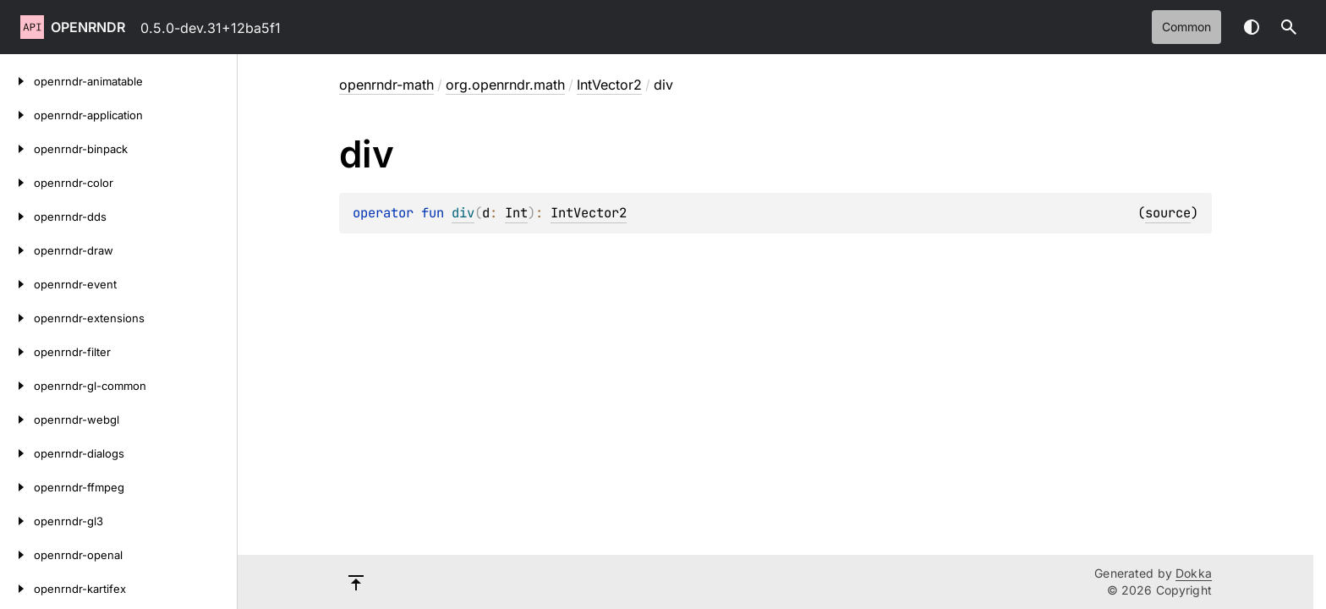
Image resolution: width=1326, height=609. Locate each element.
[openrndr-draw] (17, 250)
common (1186, 26)
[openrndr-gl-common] (17, 386)
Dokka (1193, 573)
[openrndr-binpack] (17, 149)
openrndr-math (386, 84)
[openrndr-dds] (17, 216)
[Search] (1289, 27)
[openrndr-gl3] (17, 521)
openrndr (88, 27)
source (1168, 213)
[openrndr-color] (17, 183)
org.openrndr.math (505, 84)
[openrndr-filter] (17, 352)
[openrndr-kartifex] (17, 589)
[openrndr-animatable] (17, 81)
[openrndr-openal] (17, 555)
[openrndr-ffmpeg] (17, 487)
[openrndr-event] (17, 284)
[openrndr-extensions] (17, 318)
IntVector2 (609, 84)
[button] (1289, 27)
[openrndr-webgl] (17, 419)
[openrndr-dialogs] (17, 453)
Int (516, 213)
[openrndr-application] (17, 115)
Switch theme (1251, 27)
